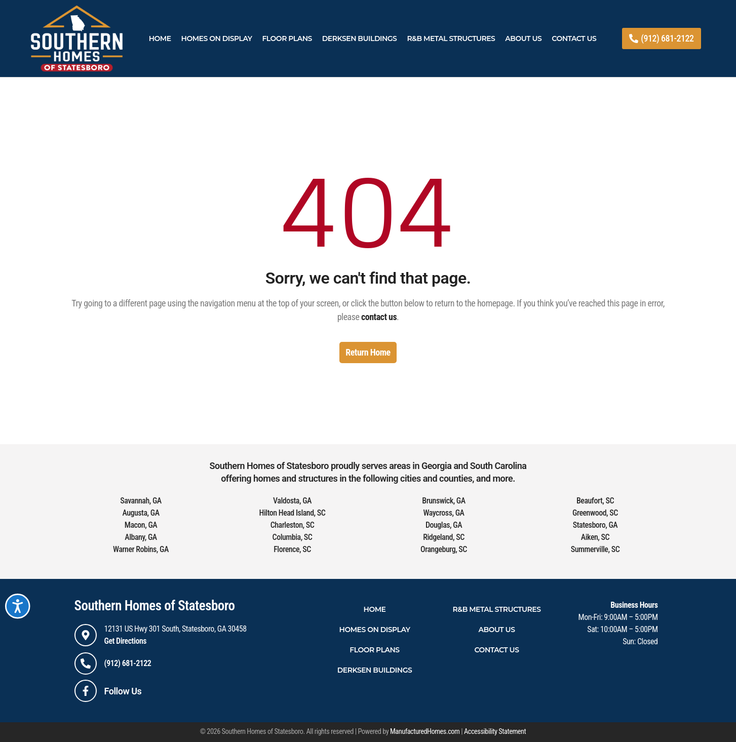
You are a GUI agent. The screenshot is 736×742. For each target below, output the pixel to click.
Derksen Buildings (359, 38)
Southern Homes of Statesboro (154, 606)
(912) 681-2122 (127, 663)
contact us (379, 316)
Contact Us (574, 38)
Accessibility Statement (495, 731)
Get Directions (125, 641)
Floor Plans (287, 38)
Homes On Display (216, 38)
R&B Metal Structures (451, 38)
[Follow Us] (85, 691)
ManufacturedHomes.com (424, 731)
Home (160, 38)
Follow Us (123, 691)
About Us (523, 38)
